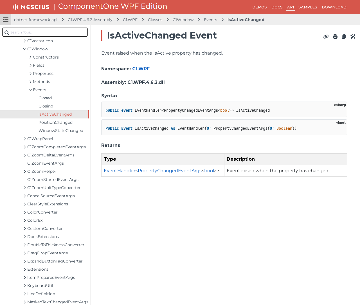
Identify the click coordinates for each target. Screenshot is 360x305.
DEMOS (259, 7)
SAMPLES (307, 7)
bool (209, 170)
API (290, 7)
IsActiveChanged (246, 19)
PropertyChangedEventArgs (170, 170)
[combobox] (45, 32)
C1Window (183, 19)
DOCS (277, 7)
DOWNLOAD (334, 7)
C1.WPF (130, 19)
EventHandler (119, 170)
